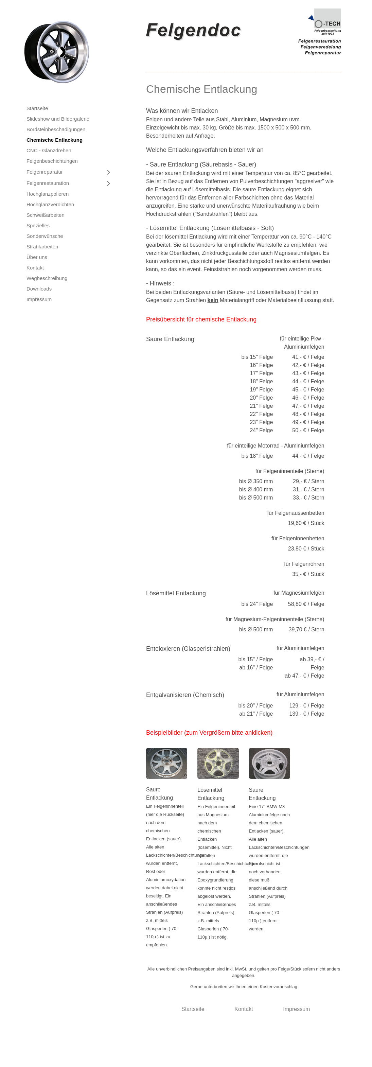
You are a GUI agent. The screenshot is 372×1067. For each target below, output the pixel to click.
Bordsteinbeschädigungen (55, 129)
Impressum (39, 299)
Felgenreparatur (44, 172)
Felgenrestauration (47, 183)
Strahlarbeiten (42, 246)
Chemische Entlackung (54, 140)
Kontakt (35, 267)
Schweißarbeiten (45, 215)
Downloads (39, 289)
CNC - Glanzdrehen (48, 150)
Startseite (37, 108)
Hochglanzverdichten (50, 204)
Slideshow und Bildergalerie (57, 119)
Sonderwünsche (44, 236)
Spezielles (38, 225)
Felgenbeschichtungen (52, 161)
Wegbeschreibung (47, 278)
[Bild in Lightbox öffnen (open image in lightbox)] (243, 31)
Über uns (36, 257)
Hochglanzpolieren (47, 194)
